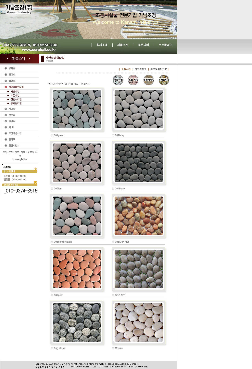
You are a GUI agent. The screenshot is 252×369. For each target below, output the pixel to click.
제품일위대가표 (158, 69)
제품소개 (122, 45)
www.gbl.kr (19, 159)
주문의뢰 (143, 45)
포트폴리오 (165, 45)
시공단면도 (140, 69)
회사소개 (101, 45)
